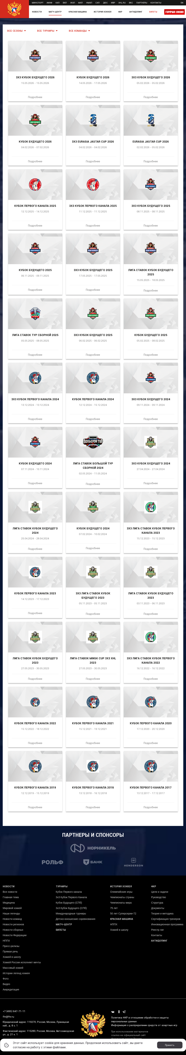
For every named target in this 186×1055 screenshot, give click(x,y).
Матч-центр (55, 11)
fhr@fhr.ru (8, 1016)
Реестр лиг (157, 929)
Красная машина (78, 11)
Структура (157, 902)
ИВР (113, 2)
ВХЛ (65, 2)
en (182, 2)
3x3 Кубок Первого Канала (71, 897)
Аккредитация (11, 989)
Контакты (156, 2)
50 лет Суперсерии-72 (123, 913)
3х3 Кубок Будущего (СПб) (71, 908)
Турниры (62, 886)
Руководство (158, 897)
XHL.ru (122, 2)
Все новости (10, 891)
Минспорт (37, 2)
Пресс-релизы (11, 946)
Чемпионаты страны (122, 897)
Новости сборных (13, 929)
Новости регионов (13, 924)
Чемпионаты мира (121, 902)
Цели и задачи (159, 891)
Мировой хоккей (12, 908)
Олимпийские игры (121, 891)
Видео (6, 984)
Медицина (9, 902)
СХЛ (97, 2)
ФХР (120, 11)
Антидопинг (135, 11)
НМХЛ (89, 2)
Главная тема (11, 897)
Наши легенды (11, 913)
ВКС (131, 2)
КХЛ (58, 2)
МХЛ (80, 2)
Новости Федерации (14, 935)
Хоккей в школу (12, 956)
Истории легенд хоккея (16, 973)
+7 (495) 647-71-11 (14, 1011)
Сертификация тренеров (165, 918)
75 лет (114, 908)
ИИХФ (49, 2)
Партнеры (141, 2)
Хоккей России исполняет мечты (22, 962)
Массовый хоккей (13, 967)
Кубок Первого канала (69, 891)
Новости (37, 11)
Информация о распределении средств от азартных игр (144, 1025)
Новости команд (12, 918)
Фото (6, 978)
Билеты (153, 11)
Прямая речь (10, 951)
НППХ (6, 940)
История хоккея (102, 11)
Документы (157, 908)
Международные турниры (71, 913)
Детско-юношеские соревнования (75, 918)
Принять (169, 1045)
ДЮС (105, 2)
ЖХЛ (72, 2)
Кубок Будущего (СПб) (69, 902)
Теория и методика (162, 913)
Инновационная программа (167, 924)
